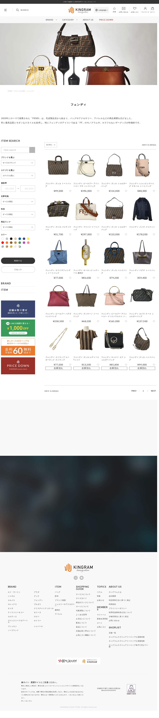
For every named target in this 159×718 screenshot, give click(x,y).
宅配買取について (83, 615)
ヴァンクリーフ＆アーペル (18, 626)
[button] (123, 391)
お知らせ (100, 605)
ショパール (38, 631)
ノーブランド (13, 635)
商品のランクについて (85, 607)
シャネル (11, 601)
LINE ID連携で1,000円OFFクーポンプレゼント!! (79, 2)
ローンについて (82, 611)
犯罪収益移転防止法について (120, 617)
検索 (32, 150)
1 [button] (130, 391)
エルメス (11, 605)
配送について (81, 628)
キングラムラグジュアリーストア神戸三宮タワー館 (128, 651)
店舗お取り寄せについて (86, 636)
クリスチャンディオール (44, 613)
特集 (99, 601)
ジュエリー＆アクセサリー (65, 610)
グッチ (36, 601)
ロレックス (12, 609)
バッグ (57, 597)
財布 (57, 601)
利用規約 (112, 609)
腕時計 (57, 615)
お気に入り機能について (86, 640)
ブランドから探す (19, 91)
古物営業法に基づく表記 (119, 621)
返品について (81, 632)
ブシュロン (12, 631)
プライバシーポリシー (118, 613)
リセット (18, 269)
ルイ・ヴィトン (14, 597)
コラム (99, 597)
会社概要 (112, 601)
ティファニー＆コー (16, 617)
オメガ (10, 613)
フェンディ (38, 605)
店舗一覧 (112, 638)
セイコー (37, 625)
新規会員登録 (102, 624)
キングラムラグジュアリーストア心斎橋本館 (127, 642)
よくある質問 (81, 619)
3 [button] (143, 391)
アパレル (58, 619)
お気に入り (101, 632)
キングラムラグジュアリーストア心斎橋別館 (127, 646)
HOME (10, 91)
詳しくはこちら (26, 706)
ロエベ (36, 621)
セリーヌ (37, 617)
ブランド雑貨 (60, 605)
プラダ (36, 597)
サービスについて (83, 599)
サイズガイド (81, 603)
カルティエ (12, 621)
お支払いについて (83, 624)
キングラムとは (115, 597)
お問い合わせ (114, 625)
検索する (18, 261)
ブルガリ (37, 609)
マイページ (101, 620)
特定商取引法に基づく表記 (119, 605)
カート (99, 628)
